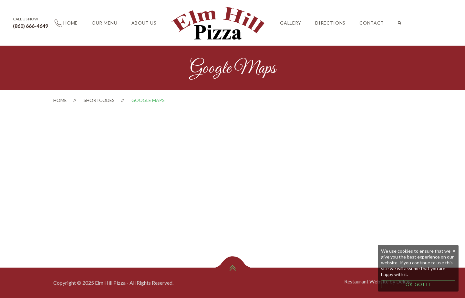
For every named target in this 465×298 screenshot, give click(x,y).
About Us (144, 23)
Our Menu (105, 23)
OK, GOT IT (418, 284)
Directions (330, 23)
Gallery (290, 23)
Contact (371, 23)
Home (70, 23)
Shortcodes (99, 100)
